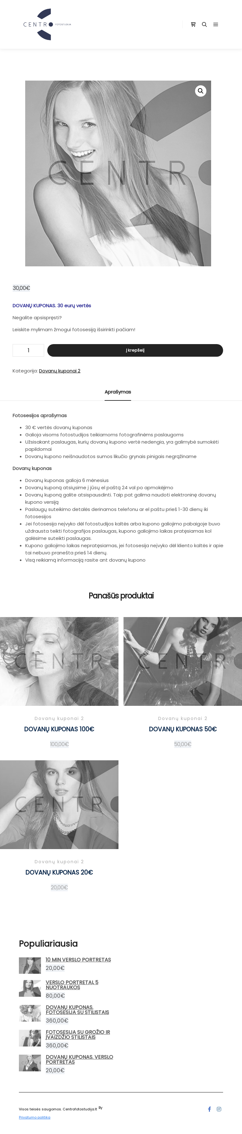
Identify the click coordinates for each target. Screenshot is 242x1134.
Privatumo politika (34, 1117)
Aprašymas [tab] (118, 391)
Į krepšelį (135, 350)
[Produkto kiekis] (28, 350)
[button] (200, 91)
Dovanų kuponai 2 (59, 370)
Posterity (110, 1107)
